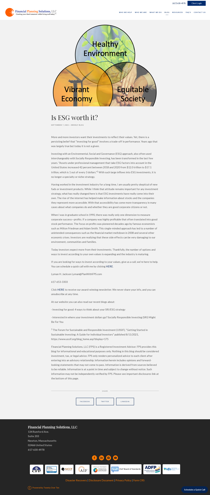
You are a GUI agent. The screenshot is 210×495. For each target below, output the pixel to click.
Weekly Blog (77, 125)
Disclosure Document (101, 480)
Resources (177, 12)
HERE (109, 266)
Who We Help (125, 12)
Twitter (105, 401)
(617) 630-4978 (178, 3)
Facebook (85, 401)
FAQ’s (188, 12)
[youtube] (115, 457)
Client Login (197, 3)
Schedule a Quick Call (194, 489)
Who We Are (141, 12)
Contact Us (200, 12)
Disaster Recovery (76, 480)
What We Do (156, 12)
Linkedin (125, 401)
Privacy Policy (123, 480)
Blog (167, 12)
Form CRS (139, 480)
